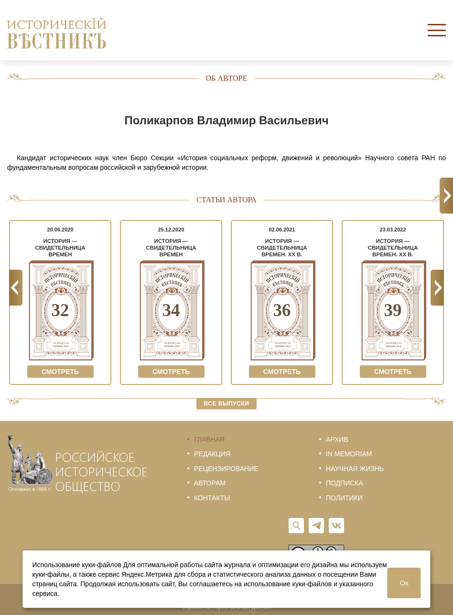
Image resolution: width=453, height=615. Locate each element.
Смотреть (60, 371)
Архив (337, 439)
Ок (404, 583)
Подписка (344, 483)
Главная (209, 439)
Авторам (210, 483)
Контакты (212, 498)
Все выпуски (226, 403)
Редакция (212, 454)
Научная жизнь (355, 468)
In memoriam (349, 454)
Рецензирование (226, 468)
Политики (344, 498)
